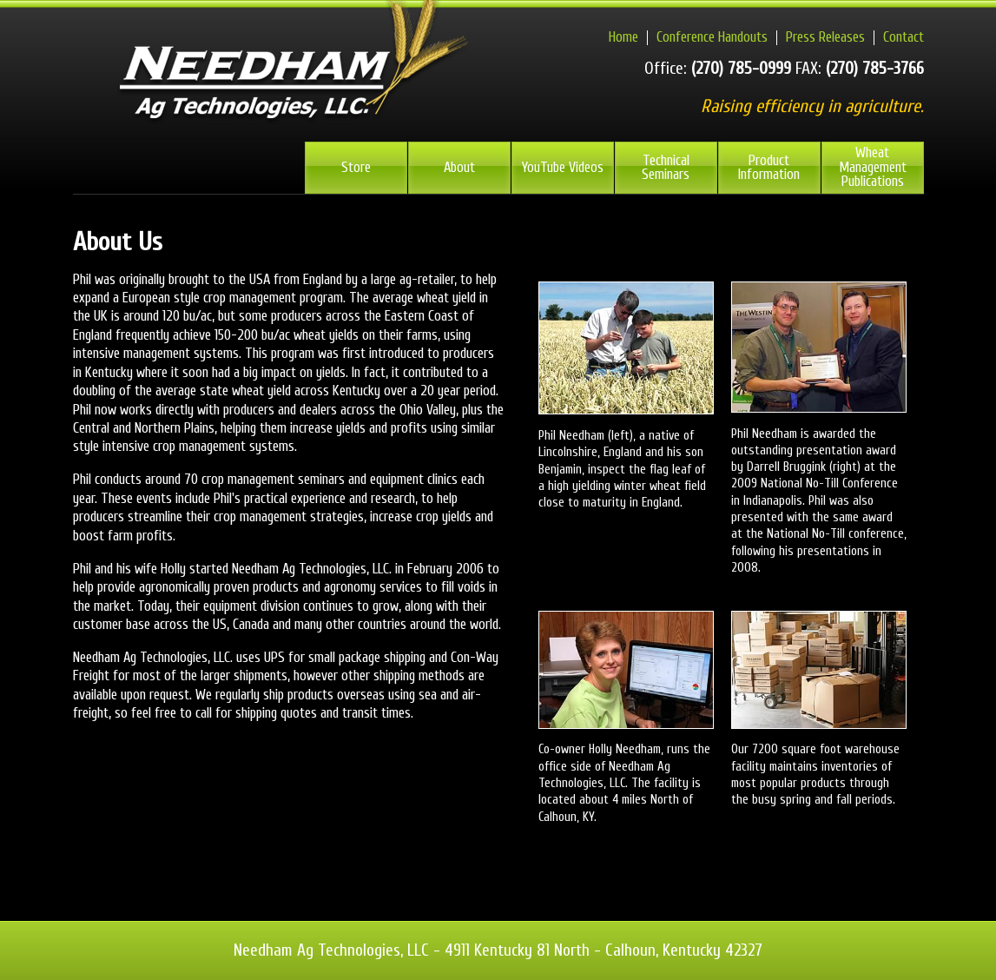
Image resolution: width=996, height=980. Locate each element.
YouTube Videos (563, 167)
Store (356, 167)
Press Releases (825, 37)
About (459, 167)
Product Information (769, 167)
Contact (903, 37)
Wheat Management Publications (873, 166)
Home (623, 37)
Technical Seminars (665, 167)
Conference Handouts (712, 37)
